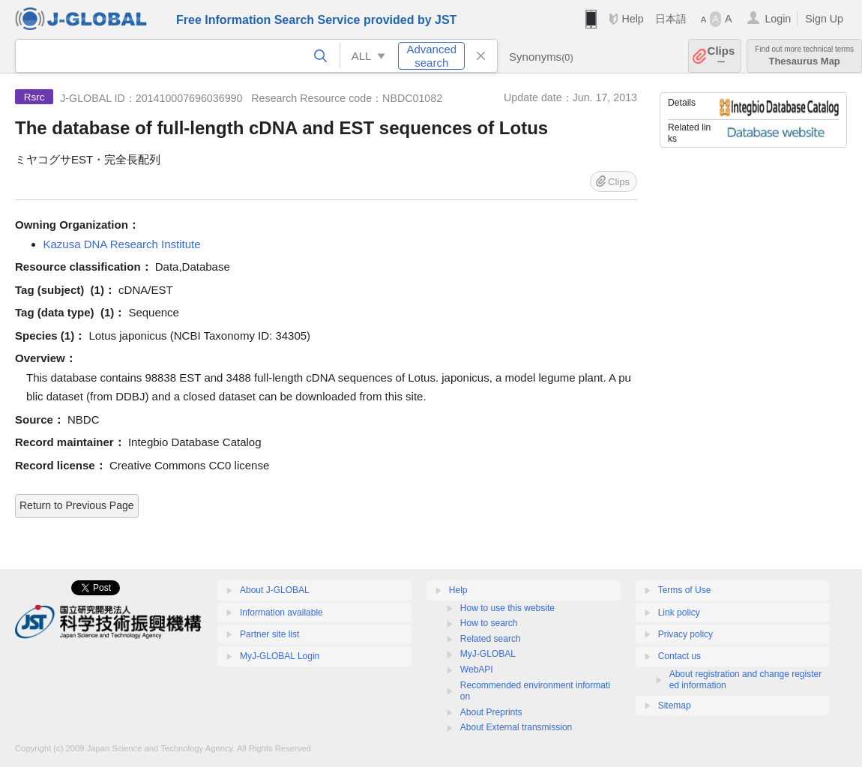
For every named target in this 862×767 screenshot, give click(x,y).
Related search (490, 639)
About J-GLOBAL (275, 590)
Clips (721, 55)
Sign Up (824, 19)
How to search (489, 623)
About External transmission (516, 727)
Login (778, 19)
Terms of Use (684, 590)
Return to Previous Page (76, 505)
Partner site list (269, 634)
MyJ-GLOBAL (488, 654)
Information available (281, 612)
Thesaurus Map (804, 56)
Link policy (679, 612)
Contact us (679, 656)
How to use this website (507, 608)
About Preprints (491, 712)
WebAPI (476, 669)
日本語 (671, 19)
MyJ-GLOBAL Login (279, 656)
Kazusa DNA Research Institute (122, 244)
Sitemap (674, 705)
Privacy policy (685, 634)
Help (632, 19)
